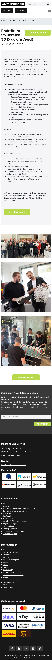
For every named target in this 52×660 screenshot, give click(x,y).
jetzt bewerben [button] (38, 32)
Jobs (3, 20)
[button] (42, 424)
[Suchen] (48, 4)
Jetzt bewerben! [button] (26, 377)
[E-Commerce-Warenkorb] (21, 10)
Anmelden (6, 10)
